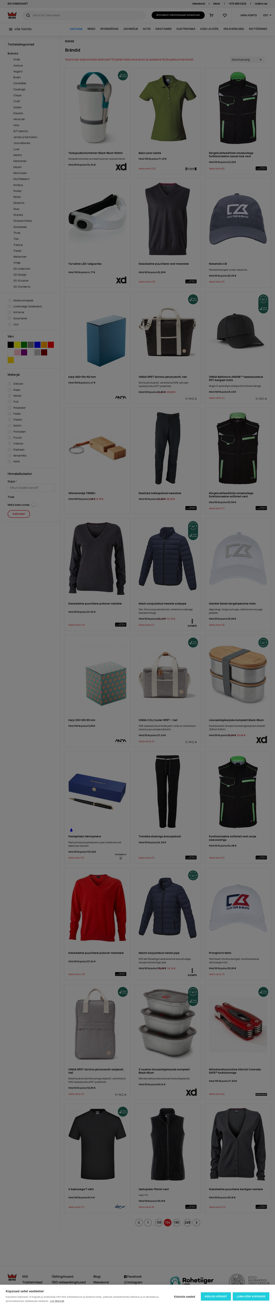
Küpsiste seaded (184, 1296)
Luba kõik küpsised (251, 1296)
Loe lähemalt (57, 1301)
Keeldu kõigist (216, 1296)
